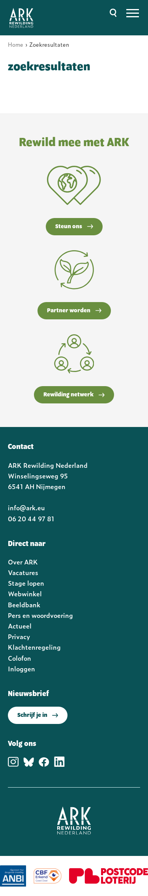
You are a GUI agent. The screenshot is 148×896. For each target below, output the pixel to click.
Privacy (19, 636)
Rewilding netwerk (74, 395)
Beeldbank (24, 604)
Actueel (20, 625)
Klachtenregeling (34, 647)
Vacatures (23, 572)
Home (15, 44)
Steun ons (74, 227)
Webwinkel (25, 593)
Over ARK (23, 561)
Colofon (19, 658)
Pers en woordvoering (40, 615)
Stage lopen (26, 583)
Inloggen (21, 668)
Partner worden (74, 311)
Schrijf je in (37, 715)
